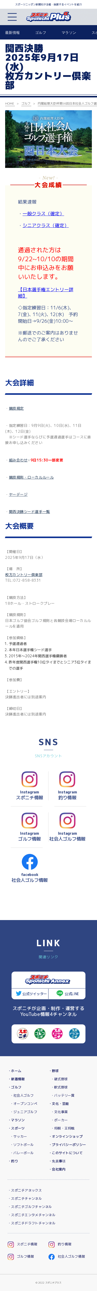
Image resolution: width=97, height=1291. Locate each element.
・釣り (13, 1161)
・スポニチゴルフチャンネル (30, 1206)
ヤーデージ (18, 494)
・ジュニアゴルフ (23, 1112)
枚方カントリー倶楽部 (24, 574)
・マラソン (16, 1120)
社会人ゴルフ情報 (66, 1256)
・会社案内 (56, 1169)
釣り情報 (59, 1244)
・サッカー (18, 1136)
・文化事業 (59, 1112)
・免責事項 (56, 1161)
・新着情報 (16, 1079)
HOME (9, 103)
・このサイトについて (65, 1153)
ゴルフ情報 (21, 1256)
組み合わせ (18, 460)
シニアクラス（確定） (46, 225)
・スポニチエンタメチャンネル (31, 1215)
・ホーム (14, 1070)
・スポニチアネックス (25, 1190)
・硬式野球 (59, 1079)
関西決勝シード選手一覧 (29, 511)
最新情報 (12, 33)
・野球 (53, 1070)
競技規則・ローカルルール (31, 477)
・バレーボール (22, 1153)
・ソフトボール (22, 1144)
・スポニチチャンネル (25, 1198)
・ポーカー (59, 1120)
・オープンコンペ (23, 1103)
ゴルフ (40, 33)
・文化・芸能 (58, 1103)
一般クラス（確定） (43, 213)
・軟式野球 (59, 1087)
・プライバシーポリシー (67, 1144)
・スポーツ (16, 1128)
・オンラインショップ (65, 1136)
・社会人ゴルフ (22, 1095)
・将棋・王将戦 (63, 1128)
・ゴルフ (14, 1087)
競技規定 (16, 408)
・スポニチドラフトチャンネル (31, 1223)
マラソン (69, 33)
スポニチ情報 (22, 1244)
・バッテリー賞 (63, 1095)
